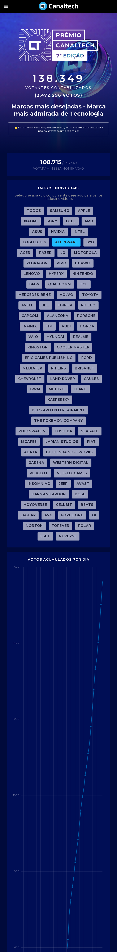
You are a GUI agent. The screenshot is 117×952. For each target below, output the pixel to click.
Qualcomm (59, 284)
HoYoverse (35, 505)
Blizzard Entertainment (58, 410)
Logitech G (34, 242)
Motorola (85, 253)
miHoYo (57, 389)
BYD (90, 242)
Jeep (63, 484)
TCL (83, 284)
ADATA (30, 452)
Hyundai (55, 337)
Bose (80, 494)
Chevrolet (30, 379)
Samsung (59, 211)
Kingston (38, 347)
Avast (83, 484)
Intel (79, 232)
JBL (45, 305)
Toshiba (63, 431)
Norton (34, 526)
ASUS (37, 232)
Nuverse (68, 536)
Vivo (61, 263)
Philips (58, 368)
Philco (88, 305)
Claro (80, 389)
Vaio (33, 337)
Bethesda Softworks (69, 452)
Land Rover (62, 379)
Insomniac (39, 484)
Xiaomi (31, 221)
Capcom (30, 316)
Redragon (37, 263)
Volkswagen (32, 431)
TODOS (34, 211)
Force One (72, 515)
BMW (34, 284)
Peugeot (39, 473)
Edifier (65, 305)
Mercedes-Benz (34, 295)
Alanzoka (57, 316)
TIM (49, 326)
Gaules (91, 379)
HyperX (56, 274)
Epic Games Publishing (49, 358)
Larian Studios (62, 442)
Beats (87, 505)
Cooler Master (73, 347)
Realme (80, 337)
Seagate (90, 431)
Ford (86, 358)
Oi (94, 515)
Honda (87, 326)
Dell (71, 221)
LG (62, 253)
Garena (36, 463)
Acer (25, 253)
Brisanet (84, 368)
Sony (52, 221)
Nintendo (83, 274)
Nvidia (58, 232)
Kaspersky (58, 400)
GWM (35, 389)
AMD (88, 221)
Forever (60, 526)
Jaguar (28, 515)
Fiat (91, 442)
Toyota (90, 295)
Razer (45, 253)
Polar (84, 526)
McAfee (29, 442)
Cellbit (64, 505)
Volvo (66, 295)
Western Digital (70, 463)
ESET (45, 536)
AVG (48, 515)
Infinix (30, 326)
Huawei (83, 263)
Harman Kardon (49, 494)
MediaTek (32, 368)
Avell (27, 305)
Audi (66, 326)
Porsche (86, 316)
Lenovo (32, 274)
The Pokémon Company (58, 421)
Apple (84, 211)
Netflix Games (72, 473)
